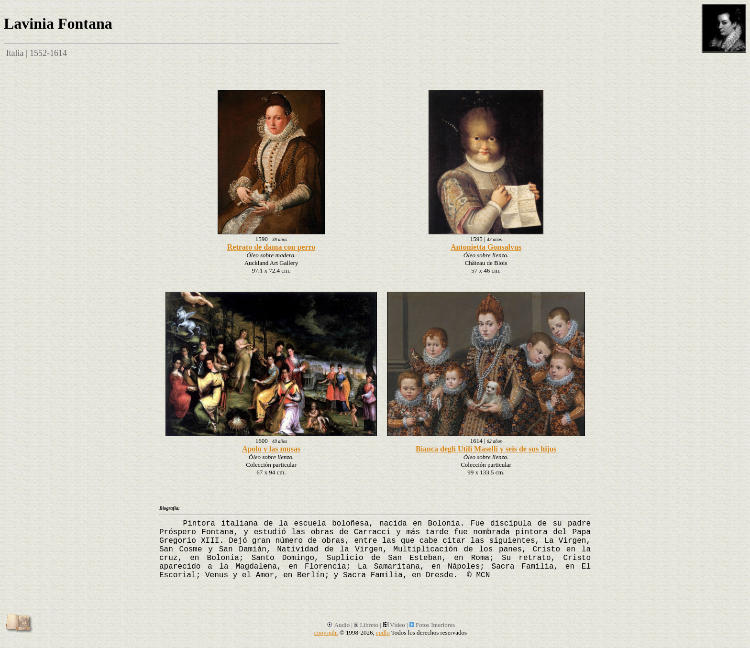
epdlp (383, 632)
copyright (326, 632)
